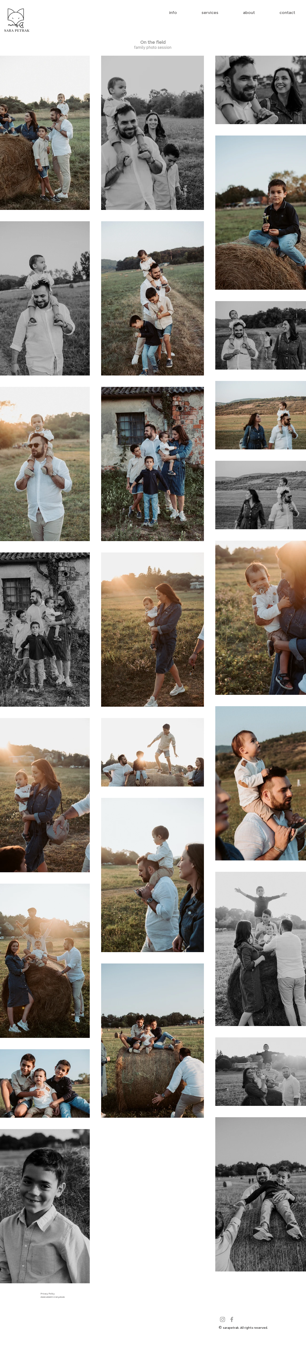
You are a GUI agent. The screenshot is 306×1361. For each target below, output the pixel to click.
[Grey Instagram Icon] (222, 1319)
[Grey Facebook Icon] (231, 1319)
